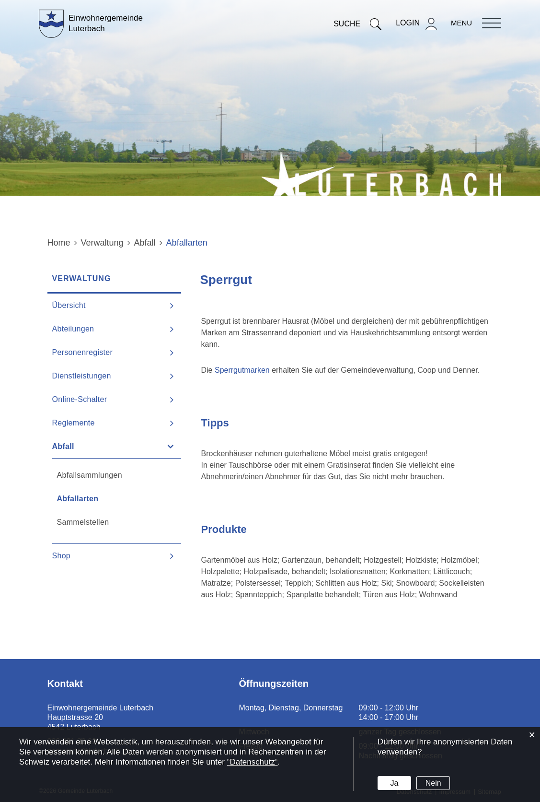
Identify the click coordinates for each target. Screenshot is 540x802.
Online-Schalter (79, 399)
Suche (357, 24)
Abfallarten (102, 498)
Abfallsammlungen (89, 475)
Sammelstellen (83, 522)
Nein (433, 783)
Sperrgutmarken (243, 370)
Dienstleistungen (81, 376)
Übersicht (69, 305)
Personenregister (82, 352)
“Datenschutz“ (252, 762)
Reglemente (73, 423)
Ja (394, 783)
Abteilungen (73, 329)
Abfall (63, 446)
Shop (61, 556)
